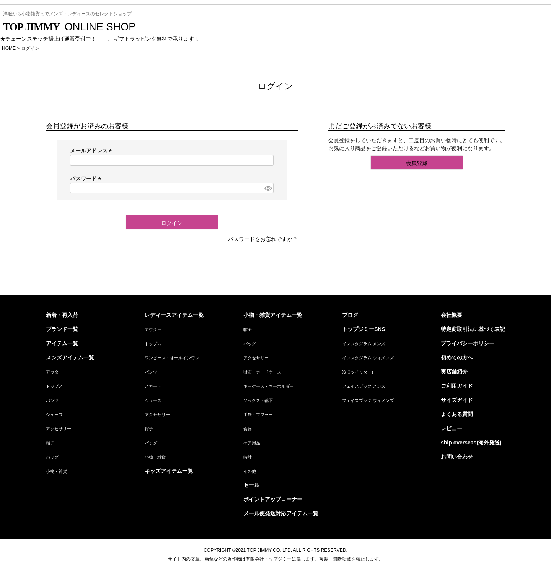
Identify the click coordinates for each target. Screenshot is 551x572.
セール (251, 485)
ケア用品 (251, 443)
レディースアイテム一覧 (174, 315)
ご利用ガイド (457, 386)
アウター (54, 372)
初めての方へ (457, 357)
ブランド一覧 (62, 329)
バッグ (52, 457)
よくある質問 (457, 414)
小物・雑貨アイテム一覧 (272, 315)
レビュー (451, 428)
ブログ (350, 315)
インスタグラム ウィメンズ (368, 358)
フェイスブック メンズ (363, 386)
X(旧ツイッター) (357, 372)
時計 (247, 457)
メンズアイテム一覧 (70, 357)
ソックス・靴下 (258, 400)
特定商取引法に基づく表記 (473, 329)
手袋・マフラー (258, 414)
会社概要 (451, 315)
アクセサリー (58, 428)
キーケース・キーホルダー (268, 386)
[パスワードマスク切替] (267, 188)
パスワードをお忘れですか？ (263, 239)
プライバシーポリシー (467, 343)
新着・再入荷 (62, 315)
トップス (54, 386)
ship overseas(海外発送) (471, 442)
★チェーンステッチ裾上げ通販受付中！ (48, 39)
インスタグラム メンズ (363, 343)
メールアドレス (92, 151)
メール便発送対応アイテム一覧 (280, 513)
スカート (153, 386)
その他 (249, 471)
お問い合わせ (457, 457)
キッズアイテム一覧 (169, 471)
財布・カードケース (262, 372)
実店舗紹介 (454, 372)
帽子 (50, 443)
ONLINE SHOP (69, 27)
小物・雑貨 (56, 471)
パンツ (52, 400)
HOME (9, 48)
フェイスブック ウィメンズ (368, 400)
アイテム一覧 (62, 343)
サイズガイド (457, 400)
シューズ (54, 414)
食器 (247, 428)
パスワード (87, 178)
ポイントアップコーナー (272, 499)
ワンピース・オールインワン (172, 358)
